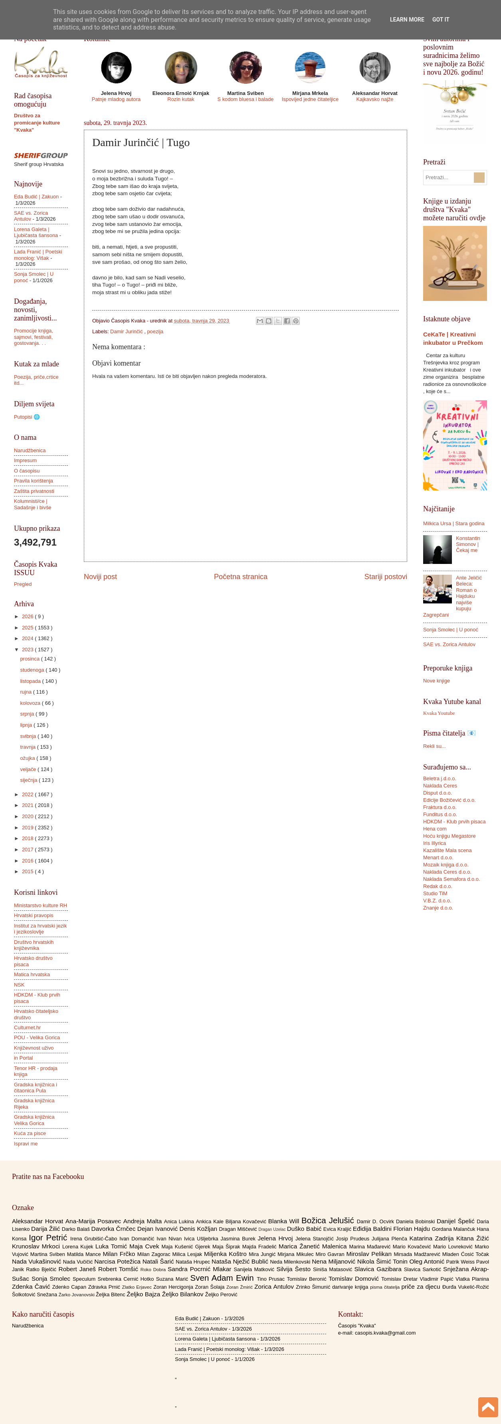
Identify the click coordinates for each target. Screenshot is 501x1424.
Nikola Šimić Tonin (383, 1261)
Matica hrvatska (32, 974)
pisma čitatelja (386, 1287)
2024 (28, 638)
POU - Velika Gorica (37, 1037)
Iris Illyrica (434, 843)
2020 (28, 816)
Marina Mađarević (371, 1247)
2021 (28, 805)
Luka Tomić (112, 1246)
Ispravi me (26, 1144)
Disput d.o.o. (437, 793)
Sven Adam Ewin (223, 1277)
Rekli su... (434, 746)
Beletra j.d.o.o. (439, 778)
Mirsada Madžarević (418, 1254)
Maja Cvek (145, 1246)
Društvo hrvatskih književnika (33, 945)
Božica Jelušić (329, 1220)
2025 (28, 628)
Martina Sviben (48, 1254)
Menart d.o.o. (438, 857)
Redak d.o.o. (437, 886)
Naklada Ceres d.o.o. (447, 872)
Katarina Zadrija (433, 1238)
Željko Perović (221, 1294)
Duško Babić (305, 1228)
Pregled (23, 584)
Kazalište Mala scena (447, 850)
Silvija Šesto (294, 1269)
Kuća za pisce (30, 1133)
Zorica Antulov (275, 1286)
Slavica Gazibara (379, 1269)
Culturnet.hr (27, 1027)
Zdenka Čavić (32, 1286)
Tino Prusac (272, 1279)
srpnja (28, 714)
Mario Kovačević (413, 1247)
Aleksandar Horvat (38, 1221)
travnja (28, 747)
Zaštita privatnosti (34, 491)
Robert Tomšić (119, 1269)
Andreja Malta (143, 1221)
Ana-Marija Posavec (94, 1221)
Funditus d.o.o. (440, 814)
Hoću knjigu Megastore (449, 836)
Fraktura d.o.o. (440, 807)
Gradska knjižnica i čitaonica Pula (35, 1088)
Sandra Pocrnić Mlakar (201, 1269)
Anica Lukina (180, 1221)
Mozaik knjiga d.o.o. (446, 865)
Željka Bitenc (111, 1294)
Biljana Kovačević (247, 1221)
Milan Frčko (120, 1253)
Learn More (407, 19)
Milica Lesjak (188, 1254)
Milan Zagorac (154, 1254)
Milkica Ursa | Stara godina (454, 523)
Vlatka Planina (472, 1279)
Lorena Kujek (78, 1247)
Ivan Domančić (137, 1239)
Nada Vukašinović (37, 1261)
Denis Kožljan (199, 1228)
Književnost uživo (33, 1048)
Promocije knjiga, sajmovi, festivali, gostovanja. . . (33, 337)
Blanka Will (284, 1221)
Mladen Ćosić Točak (465, 1254)
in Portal (23, 1058)
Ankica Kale (211, 1221)
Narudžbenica (30, 450)
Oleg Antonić (427, 1261)
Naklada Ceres (440, 786)
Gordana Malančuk (454, 1229)
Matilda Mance (85, 1254)
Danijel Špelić (457, 1221)
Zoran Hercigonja (174, 1287)
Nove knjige (436, 681)
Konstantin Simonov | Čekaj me (468, 544)
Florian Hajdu (412, 1228)
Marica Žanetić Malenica (314, 1246)
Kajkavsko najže (374, 99)
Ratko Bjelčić (42, 1269)
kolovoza (31, 703)
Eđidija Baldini (373, 1228)
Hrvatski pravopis (33, 915)
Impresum (25, 460)
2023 (28, 650)
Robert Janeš (78, 1269)
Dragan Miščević (239, 1229)
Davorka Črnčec (114, 1228)
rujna (26, 692)
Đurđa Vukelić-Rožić (465, 1287)
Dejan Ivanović (158, 1228)
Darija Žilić (46, 1228)
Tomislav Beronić (308, 1279)
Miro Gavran (331, 1254)
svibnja (29, 736)
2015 (28, 871)
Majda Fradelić (260, 1247)
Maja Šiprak (227, 1247)
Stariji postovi (385, 577)
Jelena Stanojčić (315, 1239)
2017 (28, 849)
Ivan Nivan (170, 1239)
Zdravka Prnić (105, 1287)
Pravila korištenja (33, 481)
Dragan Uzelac (272, 1229)
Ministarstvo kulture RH (40, 905)
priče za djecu (421, 1286)
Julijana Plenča (390, 1239)
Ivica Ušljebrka (202, 1239)
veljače (29, 769)
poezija (155, 331)
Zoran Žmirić (240, 1287)
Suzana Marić (173, 1279)
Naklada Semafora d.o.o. (451, 879)
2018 (28, 838)
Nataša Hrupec (194, 1262)
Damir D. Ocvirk (376, 1221)
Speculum (85, 1279)
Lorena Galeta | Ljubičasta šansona (36, 232)
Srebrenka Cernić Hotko (127, 1279)
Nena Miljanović (334, 1261)
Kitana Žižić (472, 1238)
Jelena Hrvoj (276, 1238)
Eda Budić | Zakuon (36, 197)
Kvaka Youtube (439, 713)
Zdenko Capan (70, 1287)
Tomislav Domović (355, 1278)
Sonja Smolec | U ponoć (450, 630)
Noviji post (100, 577)
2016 (28, 861)
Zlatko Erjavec (138, 1287)
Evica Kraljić (338, 1229)
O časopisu (27, 471)
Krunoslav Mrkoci (37, 1246)
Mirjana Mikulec (296, 1254)
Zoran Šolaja (210, 1287)
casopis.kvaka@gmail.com (385, 1333)
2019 (28, 828)
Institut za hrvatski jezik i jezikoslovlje (40, 929)
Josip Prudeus (354, 1239)
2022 (28, 794)
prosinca (30, 659)
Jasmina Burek (239, 1239)
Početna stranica (240, 577)
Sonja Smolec (52, 1278)
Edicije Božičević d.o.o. (449, 800)
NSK (19, 985)
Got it (441, 19)
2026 (28, 616)
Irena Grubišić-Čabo (94, 1239)
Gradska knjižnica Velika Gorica (34, 1120)
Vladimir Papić (437, 1279)
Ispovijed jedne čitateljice (310, 99)
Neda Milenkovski (291, 1262)
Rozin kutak (180, 99)
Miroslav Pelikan (370, 1253)
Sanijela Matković (255, 1269)
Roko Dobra (154, 1269)
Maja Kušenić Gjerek (187, 1247)
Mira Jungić (263, 1254)
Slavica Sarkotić (423, 1269)
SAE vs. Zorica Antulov (449, 644)
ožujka (28, 758)
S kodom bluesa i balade (245, 99)
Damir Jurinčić (127, 331)
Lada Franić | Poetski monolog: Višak (38, 255)
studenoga (33, 670)
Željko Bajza (144, 1294)
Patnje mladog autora (116, 99)
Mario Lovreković (454, 1247)
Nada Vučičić (79, 1262)
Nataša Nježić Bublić (241, 1261)
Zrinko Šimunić (314, 1287)
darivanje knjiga (351, 1287)
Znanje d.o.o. (438, 908)
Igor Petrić (49, 1237)
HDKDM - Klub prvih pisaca (454, 822)
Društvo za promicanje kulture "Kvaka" (37, 123)
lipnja (27, 725)
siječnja (29, 780)
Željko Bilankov (183, 1294)
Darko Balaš (76, 1229)
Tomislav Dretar (400, 1279)
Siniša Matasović (333, 1269)
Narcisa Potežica (118, 1261)
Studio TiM (435, 893)
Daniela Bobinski (416, 1221)
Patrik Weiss (461, 1262)
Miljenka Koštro (226, 1253)
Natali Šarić (159, 1261)
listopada (31, 681)
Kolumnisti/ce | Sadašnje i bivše (32, 504)
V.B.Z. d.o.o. (437, 901)
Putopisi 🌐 (27, 417)
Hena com (435, 829)
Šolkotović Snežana (35, 1294)
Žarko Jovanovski (77, 1294)
